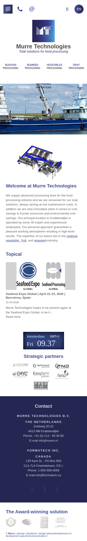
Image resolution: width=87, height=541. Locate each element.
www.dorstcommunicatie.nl (33, 536)
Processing (10, 66)
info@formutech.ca (48, 475)
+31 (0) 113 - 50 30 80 (49, 435)
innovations (43, 86)
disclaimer (31, 533)
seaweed (40, 240)
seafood (72, 236)
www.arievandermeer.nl (58, 533)
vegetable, (13, 240)
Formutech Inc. (43, 450)
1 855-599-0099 (48, 470)
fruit (23, 240)
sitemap (20, 533)
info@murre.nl (48, 440)
